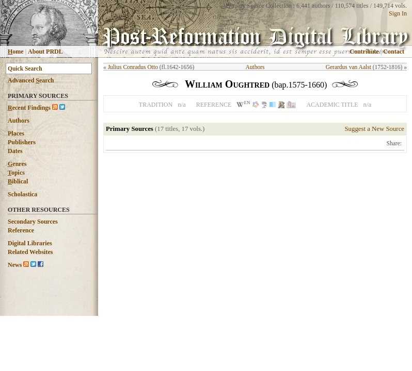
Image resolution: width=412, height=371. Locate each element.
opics (16, 172)
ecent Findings (29, 107)
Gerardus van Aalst (348, 67)
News (15, 264)
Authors (18, 120)
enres (17, 163)
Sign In (398, 13)
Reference (21, 230)
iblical (18, 181)
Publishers (22, 142)
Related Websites (30, 252)
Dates (15, 151)
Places (16, 133)
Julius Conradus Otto (133, 67)
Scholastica (22, 194)
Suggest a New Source (374, 128)
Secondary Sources (33, 221)
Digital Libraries (30, 243)
